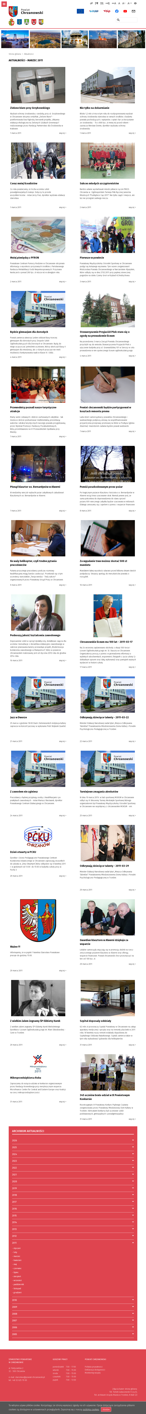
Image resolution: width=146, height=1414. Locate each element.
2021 (14, 1174)
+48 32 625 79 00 (19, 1380)
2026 (14, 1140)
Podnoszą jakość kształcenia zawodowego (35, 635)
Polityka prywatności (94, 1367)
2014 (14, 1222)
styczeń (16, 1248)
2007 (14, 1320)
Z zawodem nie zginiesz (24, 791)
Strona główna (15, 54)
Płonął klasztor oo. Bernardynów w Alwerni (35, 486)
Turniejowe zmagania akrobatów (99, 791)
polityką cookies (91, 1409)
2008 (14, 1313)
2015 (14, 1215)
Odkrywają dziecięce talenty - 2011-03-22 (104, 717)
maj (14, 1264)
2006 (14, 1327)
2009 (14, 1307)
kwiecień (16, 1260)
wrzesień (17, 1281)
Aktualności (29, 54)
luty (14, 1252)
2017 (14, 1202)
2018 (14, 1195)
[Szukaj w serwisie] (118, 20)
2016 (14, 1208)
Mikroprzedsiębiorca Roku (25, 1077)
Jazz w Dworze (18, 717)
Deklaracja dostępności (95, 1370)
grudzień (17, 1293)
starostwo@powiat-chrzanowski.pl (30, 1377)
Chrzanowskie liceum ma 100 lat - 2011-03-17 (106, 641)
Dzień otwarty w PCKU (23, 852)
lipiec (15, 1273)
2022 (14, 1167)
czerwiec (17, 1269)
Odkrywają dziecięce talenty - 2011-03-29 (104, 865)
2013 (14, 1229)
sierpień (16, 1277)
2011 (14, 1243)
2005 (14, 1334)
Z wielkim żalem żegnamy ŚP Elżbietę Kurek (35, 1021)
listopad (16, 1289)
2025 (14, 1147)
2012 (14, 1236)
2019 (14, 1188)
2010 (14, 1300)
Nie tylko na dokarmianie (94, 108)
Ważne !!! (15, 946)
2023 (14, 1161)
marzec (16, 1256)
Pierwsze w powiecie (92, 257)
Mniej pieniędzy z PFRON (24, 257)
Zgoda (106, 1409)
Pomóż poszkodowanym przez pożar (101, 486)
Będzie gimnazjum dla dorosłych (29, 332)
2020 (14, 1181)
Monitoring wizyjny (93, 1373)
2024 (14, 1154)
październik (18, 1285)
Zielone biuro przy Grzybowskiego (30, 108)
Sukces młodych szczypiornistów (99, 183)
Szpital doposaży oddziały (95, 1021)
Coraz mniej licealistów (23, 183)
